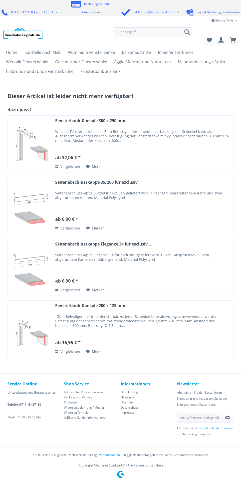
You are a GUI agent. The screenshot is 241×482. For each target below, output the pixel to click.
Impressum (128, 412)
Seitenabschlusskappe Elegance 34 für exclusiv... (103, 244)
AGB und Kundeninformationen (85, 417)
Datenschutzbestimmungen (214, 428)
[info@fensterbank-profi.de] (199, 418)
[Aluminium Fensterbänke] (91, 52)
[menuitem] (153, 34)
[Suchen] (187, 32)
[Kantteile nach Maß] (42, 52)
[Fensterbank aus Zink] (100, 71)
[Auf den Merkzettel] (95, 167)
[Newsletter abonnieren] (227, 418)
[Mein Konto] (221, 40)
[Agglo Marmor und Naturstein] (142, 62)
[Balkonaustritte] (136, 52)
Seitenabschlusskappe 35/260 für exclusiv (96, 182)
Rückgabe (70, 402)
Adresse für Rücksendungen (83, 392)
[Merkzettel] (209, 40)
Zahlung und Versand (78, 397)
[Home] (11, 52)
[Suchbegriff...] (153, 32)
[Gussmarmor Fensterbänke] (81, 62)
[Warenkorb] (233, 40)
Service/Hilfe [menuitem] (223, 20)
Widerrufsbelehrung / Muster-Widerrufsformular (84, 410)
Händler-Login (130, 392)
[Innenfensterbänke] (175, 52)
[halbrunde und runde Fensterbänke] (39, 71)
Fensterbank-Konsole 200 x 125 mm (90, 305)
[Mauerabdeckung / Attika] (201, 62)
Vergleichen (67, 166)
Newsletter (128, 397)
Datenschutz (129, 407)
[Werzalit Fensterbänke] (27, 62)
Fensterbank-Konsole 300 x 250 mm (90, 120)
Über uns (127, 402)
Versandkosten (109, 455)
